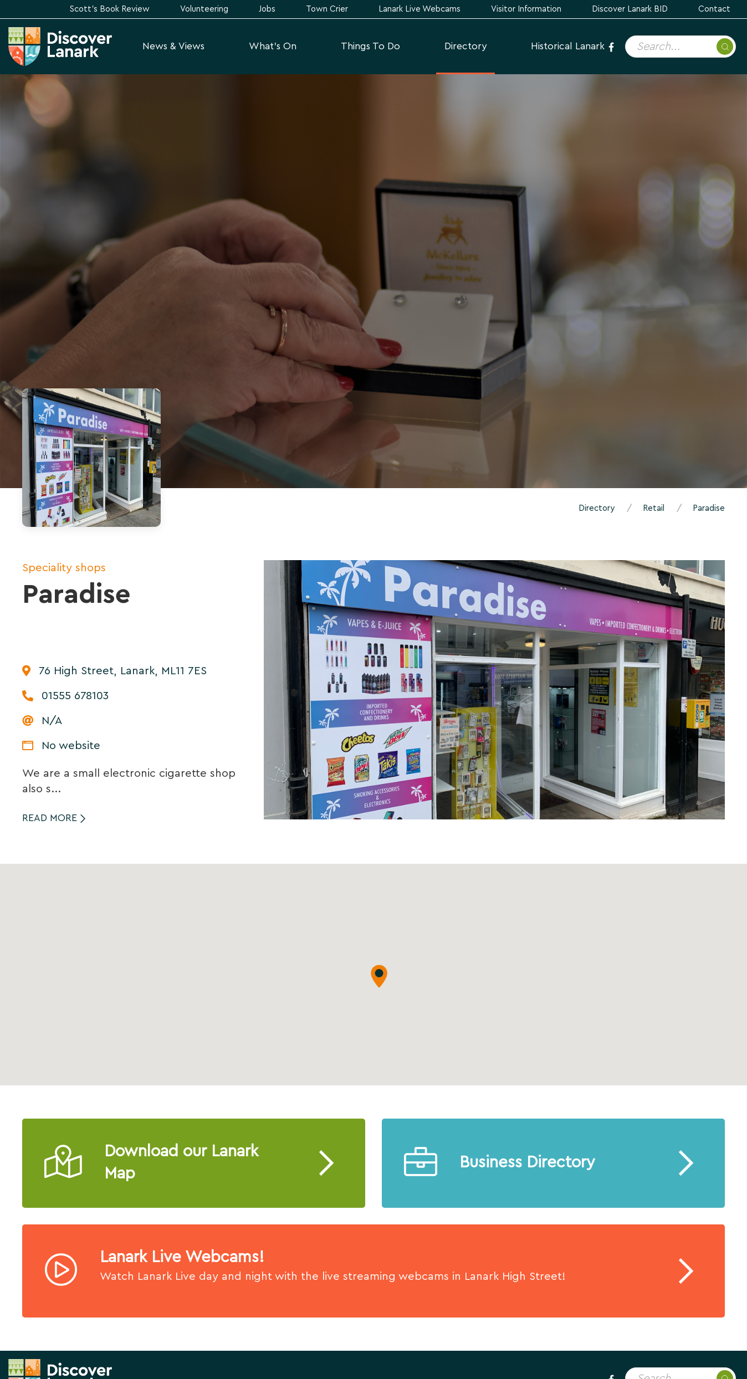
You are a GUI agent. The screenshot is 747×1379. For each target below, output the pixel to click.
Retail (653, 508)
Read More (49, 818)
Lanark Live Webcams (419, 9)
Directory (465, 46)
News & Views (173, 46)
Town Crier (327, 9)
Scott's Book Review (110, 9)
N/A (52, 720)
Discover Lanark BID (630, 9)
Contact (714, 9)
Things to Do (370, 46)
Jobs (267, 9)
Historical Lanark (568, 46)
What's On (272, 46)
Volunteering (204, 9)
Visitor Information (526, 9)
